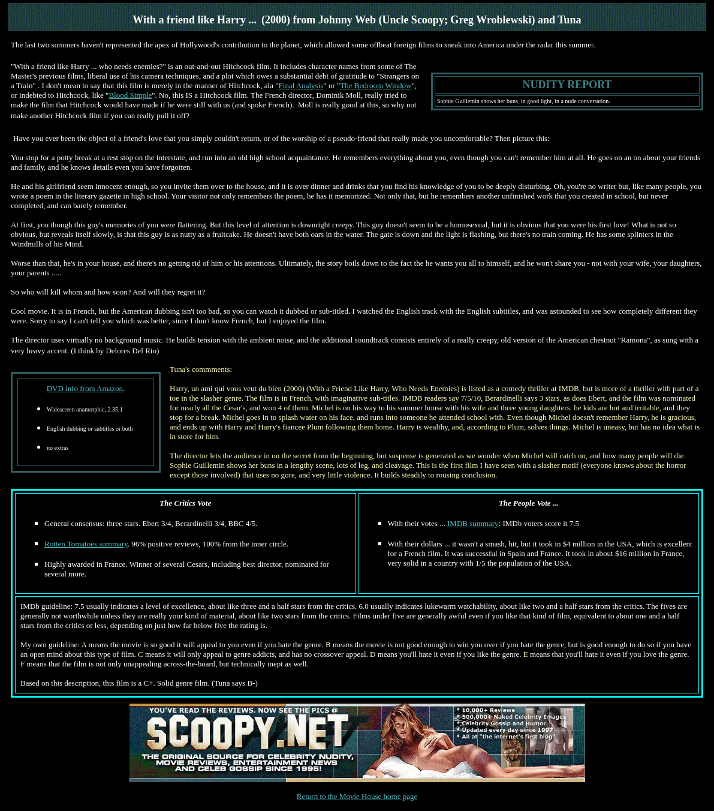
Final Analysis (301, 85)
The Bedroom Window (375, 85)
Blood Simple (130, 95)
